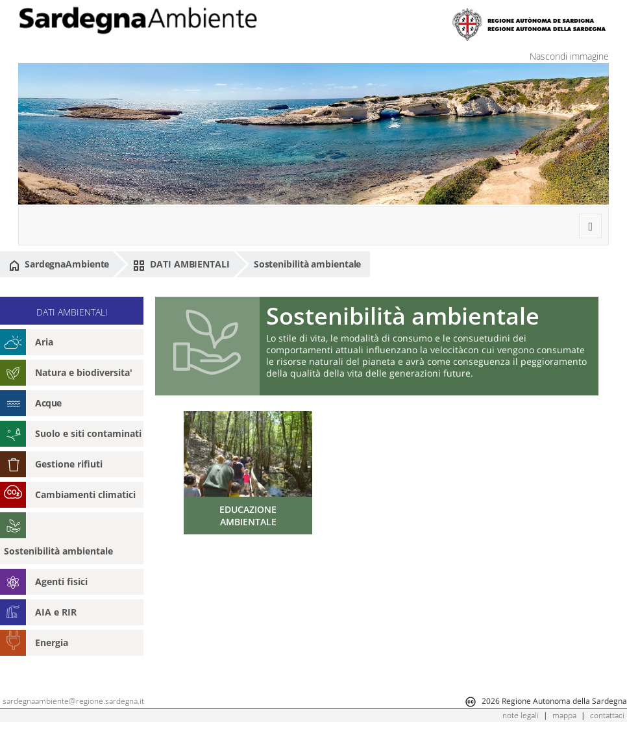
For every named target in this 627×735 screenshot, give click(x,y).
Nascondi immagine (569, 56)
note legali (520, 715)
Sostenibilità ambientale (308, 264)
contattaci (607, 715)
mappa (564, 715)
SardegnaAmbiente (59, 264)
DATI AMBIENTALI (181, 264)
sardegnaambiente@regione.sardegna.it (73, 700)
